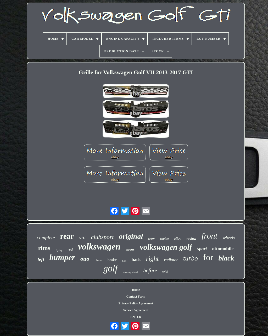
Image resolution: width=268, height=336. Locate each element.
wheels (229, 237)
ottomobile (223, 248)
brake (112, 260)
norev (130, 249)
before (150, 270)
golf (110, 268)
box (124, 260)
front (209, 235)
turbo (190, 258)
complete (46, 237)
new (151, 238)
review (191, 239)
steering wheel (130, 272)
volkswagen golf (166, 247)
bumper (62, 257)
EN (132, 317)
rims (44, 248)
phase (98, 260)
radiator (171, 260)
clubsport (102, 237)
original (131, 236)
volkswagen (99, 246)
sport (202, 248)
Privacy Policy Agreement (136, 303)
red (70, 249)
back (136, 259)
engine (164, 238)
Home (136, 290)
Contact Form (135, 296)
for (208, 257)
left (40, 259)
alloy (177, 238)
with (165, 272)
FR (139, 317)
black (226, 258)
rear (67, 236)
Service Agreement (135, 310)
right (152, 258)
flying (58, 250)
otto (84, 259)
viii (82, 237)
